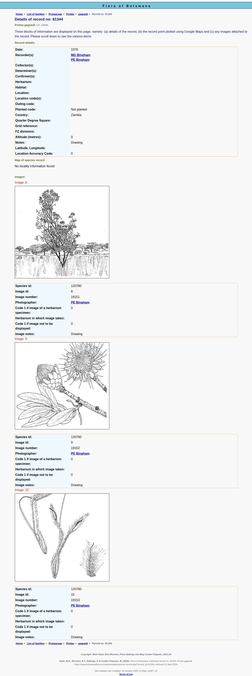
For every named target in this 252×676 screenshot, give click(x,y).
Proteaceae (55, 14)
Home (19, 14)
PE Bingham (80, 59)
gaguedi (83, 14)
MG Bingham (80, 55)
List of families (35, 14)
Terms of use (126, 674)
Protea (70, 14)
